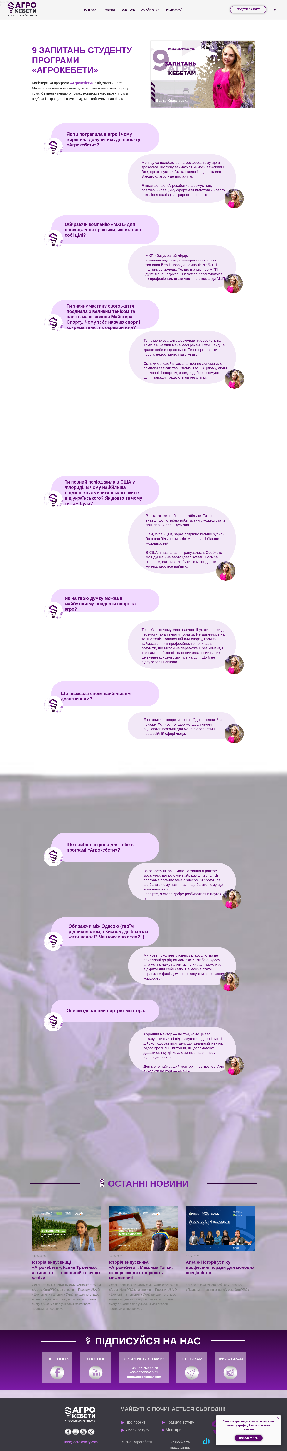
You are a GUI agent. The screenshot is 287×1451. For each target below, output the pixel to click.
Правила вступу (178, 1422)
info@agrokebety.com (144, 1377)
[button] (248, 9)
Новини (110, 9)
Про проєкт (90, 9)
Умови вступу (135, 1430)
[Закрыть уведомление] (278, 1418)
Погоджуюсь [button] (248, 1438)
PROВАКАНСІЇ (174, 9)
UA (275, 9)
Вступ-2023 (128, 9)
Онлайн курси (150, 9)
